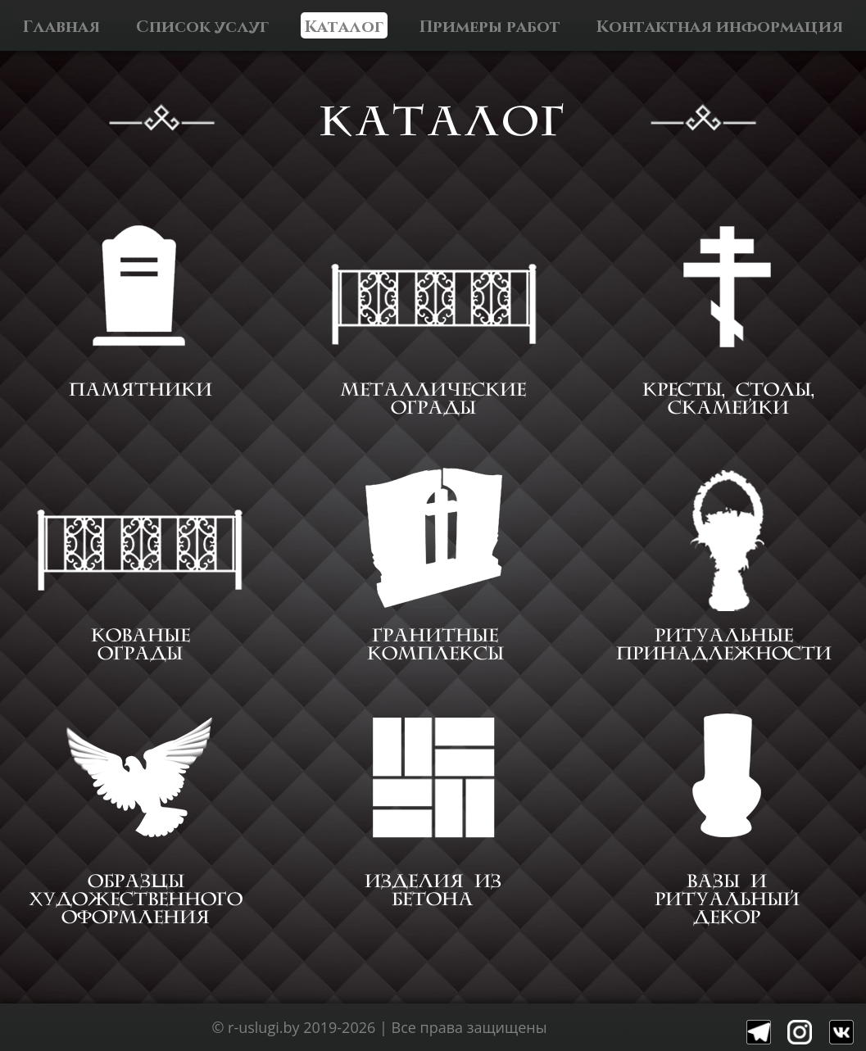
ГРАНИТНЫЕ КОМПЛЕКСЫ (435, 645)
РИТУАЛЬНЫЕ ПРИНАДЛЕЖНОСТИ (724, 645)
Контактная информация (719, 25)
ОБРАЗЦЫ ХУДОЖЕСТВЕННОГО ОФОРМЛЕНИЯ (136, 899)
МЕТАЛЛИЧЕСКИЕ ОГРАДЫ (433, 399)
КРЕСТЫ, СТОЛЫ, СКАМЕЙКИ (728, 399)
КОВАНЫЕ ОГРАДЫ (140, 645)
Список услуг (202, 25)
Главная (61, 25)
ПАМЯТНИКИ (140, 390)
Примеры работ (489, 25)
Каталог (344, 25)
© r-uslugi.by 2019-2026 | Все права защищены (378, 1027)
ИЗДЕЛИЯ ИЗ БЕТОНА (433, 890)
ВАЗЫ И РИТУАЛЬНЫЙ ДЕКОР (727, 899)
